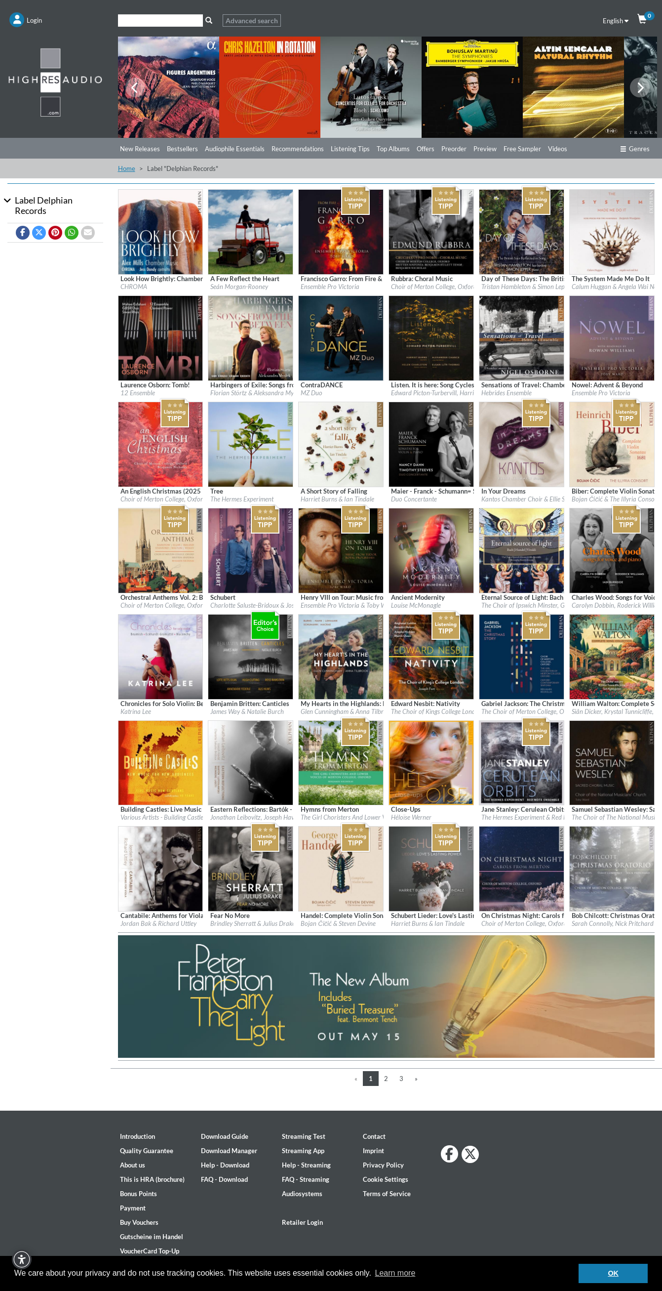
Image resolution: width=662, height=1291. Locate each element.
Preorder (454, 149)
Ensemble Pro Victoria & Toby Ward (348, 605)
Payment (133, 1208)
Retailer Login (302, 1222)
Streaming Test (303, 1136)
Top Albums (393, 149)
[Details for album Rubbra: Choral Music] (431, 231)
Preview (485, 149)
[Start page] (55, 82)
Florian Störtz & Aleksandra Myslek (257, 393)
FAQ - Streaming (305, 1179)
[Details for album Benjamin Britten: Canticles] (250, 656)
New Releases (140, 149)
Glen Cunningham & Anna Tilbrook (347, 711)
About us (132, 1165)
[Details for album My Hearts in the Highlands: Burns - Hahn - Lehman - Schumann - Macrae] (341, 656)
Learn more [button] (395, 1273)
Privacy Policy (383, 1165)
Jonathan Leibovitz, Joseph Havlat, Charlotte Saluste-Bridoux (291, 817)
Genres (635, 149)
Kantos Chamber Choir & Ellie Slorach (531, 499)
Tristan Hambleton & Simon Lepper (527, 287)
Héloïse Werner (411, 817)
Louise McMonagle (416, 605)
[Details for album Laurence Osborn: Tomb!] (160, 337)
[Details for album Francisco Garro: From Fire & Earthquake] (341, 231)
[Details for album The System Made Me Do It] (612, 231)
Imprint (373, 1151)
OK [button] (613, 1273)
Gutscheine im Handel (151, 1237)
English (615, 21)
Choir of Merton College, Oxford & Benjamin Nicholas (191, 499)
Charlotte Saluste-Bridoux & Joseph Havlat (266, 605)
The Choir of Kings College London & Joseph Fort (455, 711)
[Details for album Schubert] (250, 549)
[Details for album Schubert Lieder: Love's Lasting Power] (431, 868)
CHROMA (133, 287)
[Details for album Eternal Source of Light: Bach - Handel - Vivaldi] (521, 549)
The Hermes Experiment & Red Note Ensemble (542, 817)
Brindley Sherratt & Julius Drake (252, 923)
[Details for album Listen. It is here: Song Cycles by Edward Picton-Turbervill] (431, 337)
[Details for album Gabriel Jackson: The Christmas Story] (521, 656)
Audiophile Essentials (235, 149)
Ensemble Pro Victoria (330, 287)
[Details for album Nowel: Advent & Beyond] (612, 337)
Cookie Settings (385, 1179)
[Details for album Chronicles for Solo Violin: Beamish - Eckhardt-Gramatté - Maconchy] (160, 656)
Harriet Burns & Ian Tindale (337, 499)
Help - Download (225, 1165)
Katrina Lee (135, 711)
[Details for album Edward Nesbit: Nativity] (431, 656)
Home (126, 168)
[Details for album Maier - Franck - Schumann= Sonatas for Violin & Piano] (431, 444)
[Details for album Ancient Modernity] (431, 549)
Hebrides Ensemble (506, 393)
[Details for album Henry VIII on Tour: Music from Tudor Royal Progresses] (341, 549)
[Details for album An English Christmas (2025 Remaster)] (160, 444)
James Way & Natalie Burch (247, 711)
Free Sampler (522, 149)
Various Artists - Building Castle (161, 817)
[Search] (160, 20)
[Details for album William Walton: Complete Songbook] (612, 656)
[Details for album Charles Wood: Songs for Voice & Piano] (612, 549)
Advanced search (252, 20)
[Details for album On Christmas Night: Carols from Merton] (521, 868)
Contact (374, 1136)
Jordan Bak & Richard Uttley (158, 923)
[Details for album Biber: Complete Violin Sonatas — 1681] (612, 444)
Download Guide (224, 1136)
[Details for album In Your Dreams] (521, 444)
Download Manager (229, 1151)
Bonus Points (138, 1194)
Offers (425, 149)
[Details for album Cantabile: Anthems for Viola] (160, 868)
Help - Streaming (306, 1165)
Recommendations (298, 149)
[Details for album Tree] (250, 444)
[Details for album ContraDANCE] (341, 337)
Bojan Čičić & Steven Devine (338, 923)
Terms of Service (387, 1194)
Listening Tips (350, 149)
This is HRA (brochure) (152, 1179)
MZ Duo (311, 393)
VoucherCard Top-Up (149, 1251)
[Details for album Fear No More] (250, 868)
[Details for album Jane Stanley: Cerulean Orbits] (521, 762)
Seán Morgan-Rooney (239, 287)
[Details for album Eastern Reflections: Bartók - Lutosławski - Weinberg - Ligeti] (250, 762)
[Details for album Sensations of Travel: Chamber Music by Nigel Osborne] (521, 337)
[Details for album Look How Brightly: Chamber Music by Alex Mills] (160, 231)
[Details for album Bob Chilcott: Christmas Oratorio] (612, 868)
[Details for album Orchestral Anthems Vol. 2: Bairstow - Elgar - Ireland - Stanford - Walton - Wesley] (160, 549)
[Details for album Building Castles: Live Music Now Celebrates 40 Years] (160, 762)
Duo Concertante (414, 499)
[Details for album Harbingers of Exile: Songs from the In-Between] (250, 337)
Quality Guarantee (146, 1151)
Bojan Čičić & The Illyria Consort (615, 499)
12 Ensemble (137, 393)
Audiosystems (302, 1194)
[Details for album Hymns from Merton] (341, 762)
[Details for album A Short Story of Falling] (341, 444)
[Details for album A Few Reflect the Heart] (250, 231)
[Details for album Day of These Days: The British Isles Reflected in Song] (521, 231)
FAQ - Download (224, 1179)
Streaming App (303, 1151)
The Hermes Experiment (241, 499)
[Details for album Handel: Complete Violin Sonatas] (341, 868)
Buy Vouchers (139, 1222)
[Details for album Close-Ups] (431, 762)
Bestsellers (182, 149)
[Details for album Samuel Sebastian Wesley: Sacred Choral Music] (612, 762)
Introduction (137, 1136)
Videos (557, 149)
